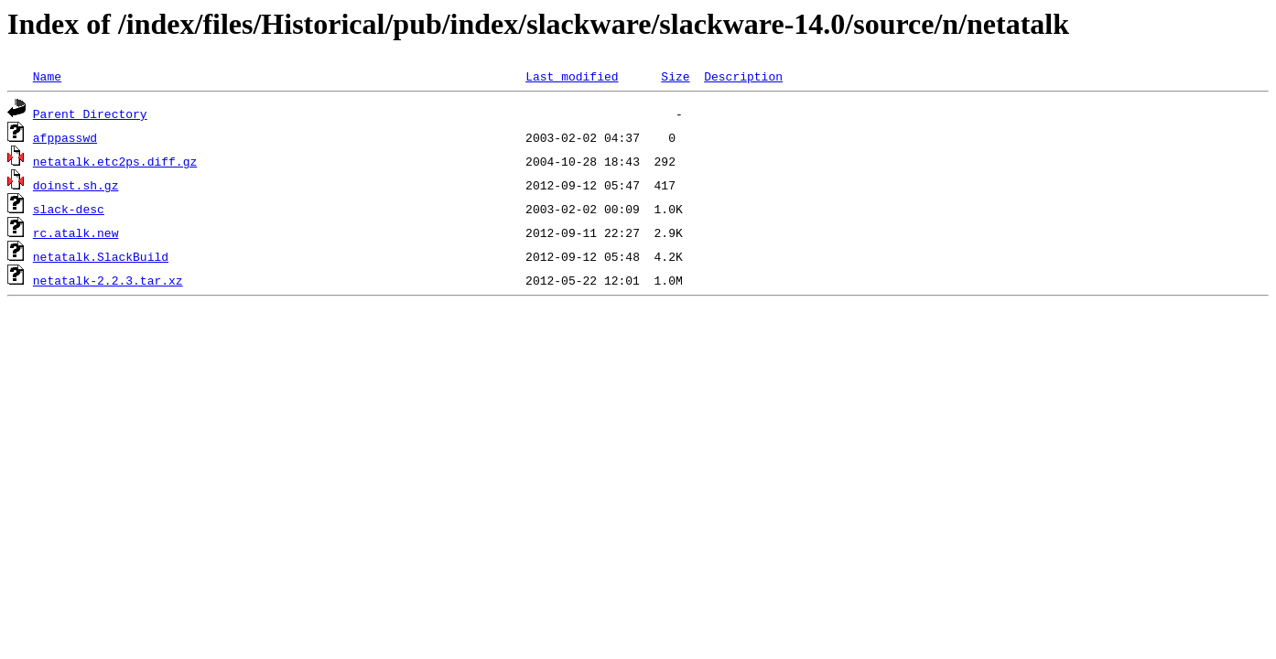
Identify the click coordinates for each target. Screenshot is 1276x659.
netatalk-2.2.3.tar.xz (108, 280)
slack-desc (68, 208)
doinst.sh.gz (76, 185)
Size (675, 76)
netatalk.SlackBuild (100, 256)
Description (743, 76)
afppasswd (65, 137)
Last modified (571, 76)
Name (47, 76)
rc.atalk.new (76, 232)
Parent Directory (90, 113)
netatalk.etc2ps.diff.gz (115, 161)
